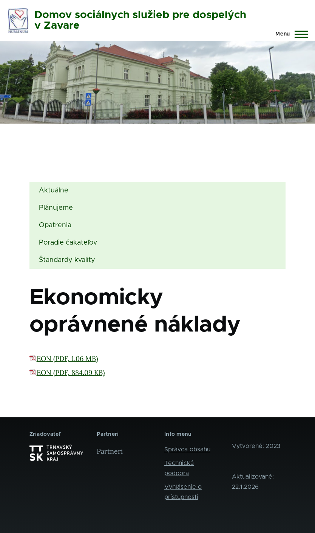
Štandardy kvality (67, 260)
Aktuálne (53, 190)
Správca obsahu (187, 449)
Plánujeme (56, 208)
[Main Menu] (289, 34)
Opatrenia (55, 225)
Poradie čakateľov (68, 242)
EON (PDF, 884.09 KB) (71, 372)
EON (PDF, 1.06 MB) (67, 358)
